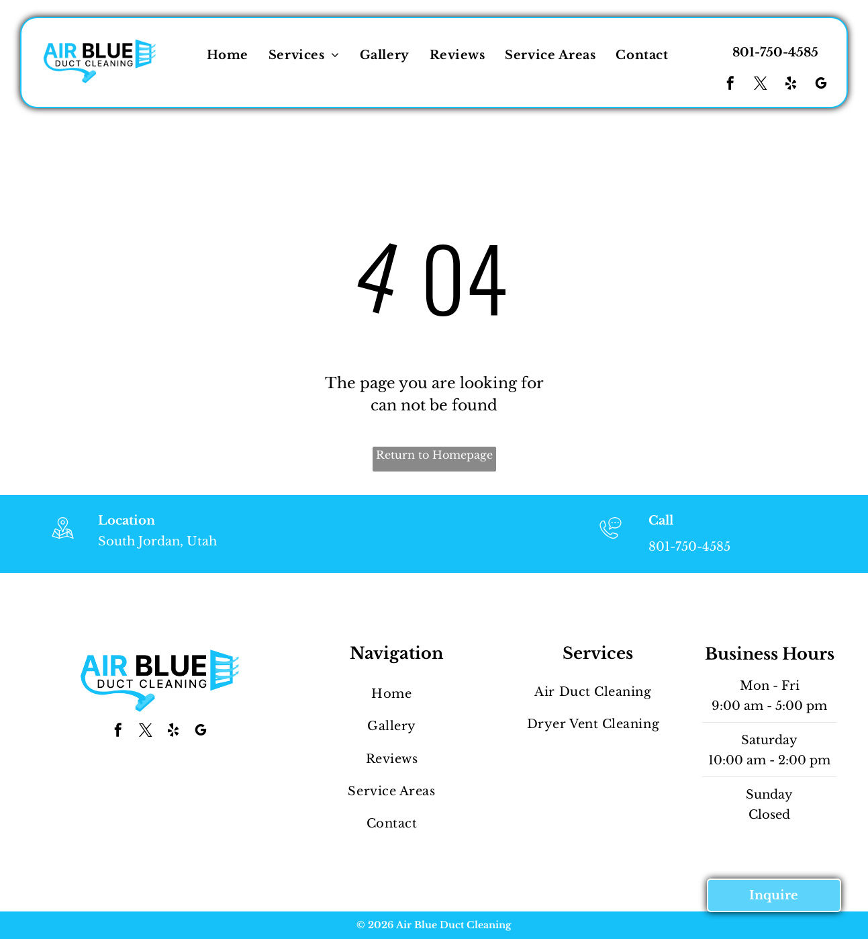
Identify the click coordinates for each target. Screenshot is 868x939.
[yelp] (791, 85)
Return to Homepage (434, 454)
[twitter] (761, 85)
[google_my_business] (821, 85)
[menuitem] (227, 55)
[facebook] (730, 85)
